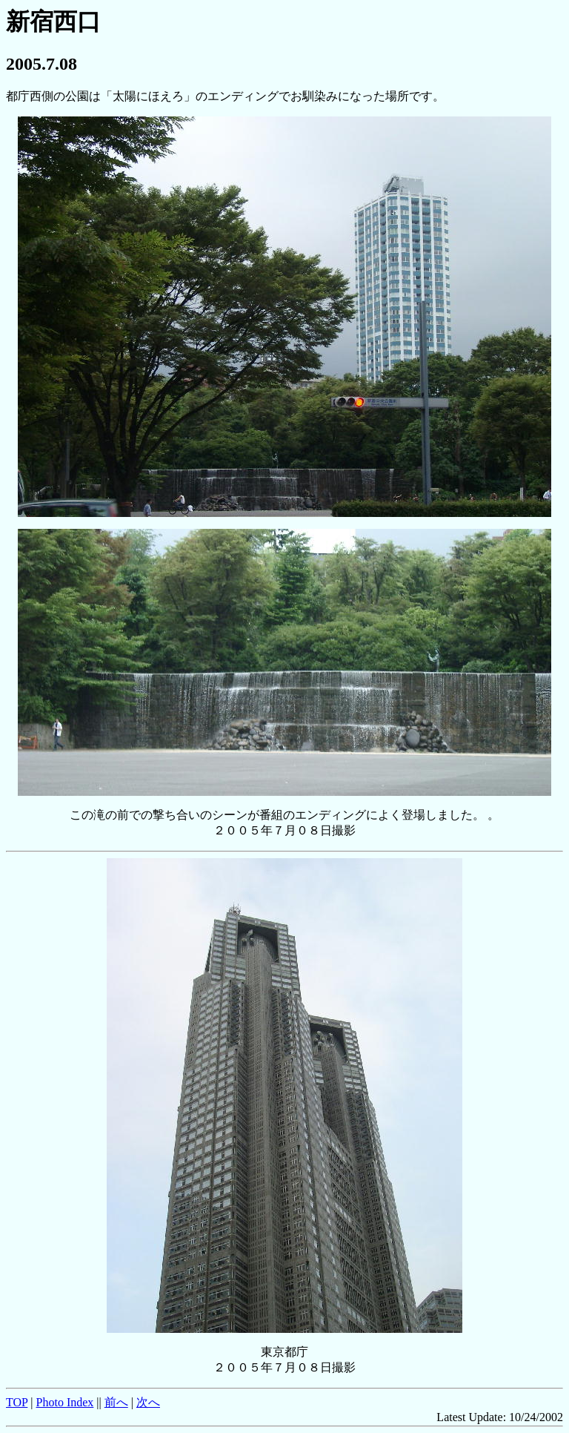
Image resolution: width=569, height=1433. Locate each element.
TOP (16, 1402)
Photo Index (65, 1402)
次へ (148, 1402)
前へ (116, 1402)
